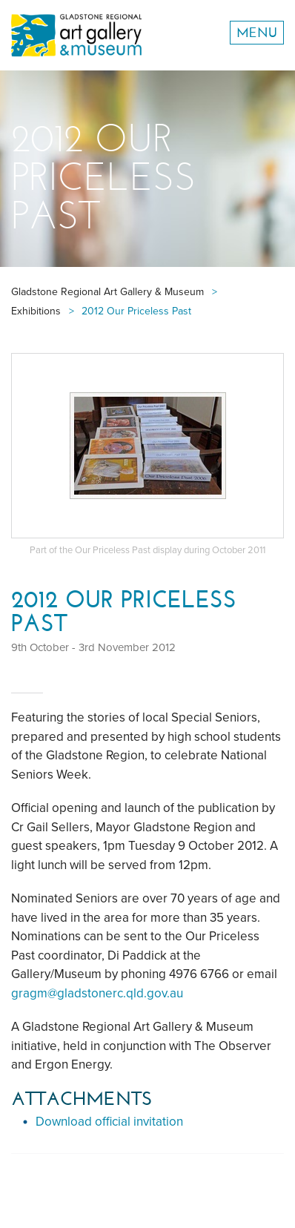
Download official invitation (109, 1121)
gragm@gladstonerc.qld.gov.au (97, 993)
